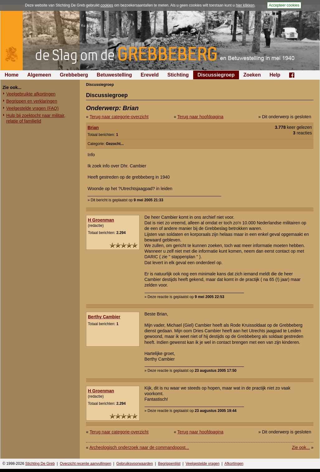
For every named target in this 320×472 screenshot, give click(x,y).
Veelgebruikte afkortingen (30, 93)
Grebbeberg (74, 74)
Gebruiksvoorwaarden (134, 463)
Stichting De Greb (40, 463)
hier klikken (245, 5)
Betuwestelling (114, 74)
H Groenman (101, 219)
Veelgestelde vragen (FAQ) (32, 108)
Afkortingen (233, 463)
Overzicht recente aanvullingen (85, 463)
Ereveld (150, 74)
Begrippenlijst (169, 463)
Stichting (178, 74)
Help (275, 74)
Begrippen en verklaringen (31, 101)
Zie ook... (301, 447)
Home (11, 74)
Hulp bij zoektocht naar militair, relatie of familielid (35, 118)
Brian (93, 127)
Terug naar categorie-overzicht (118, 116)
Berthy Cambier (104, 316)
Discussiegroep (216, 74)
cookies (106, 5)
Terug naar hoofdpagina (200, 116)
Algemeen (39, 74)
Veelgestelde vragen (203, 463)
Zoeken (252, 74)
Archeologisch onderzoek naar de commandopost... (139, 447)
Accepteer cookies (284, 5)
